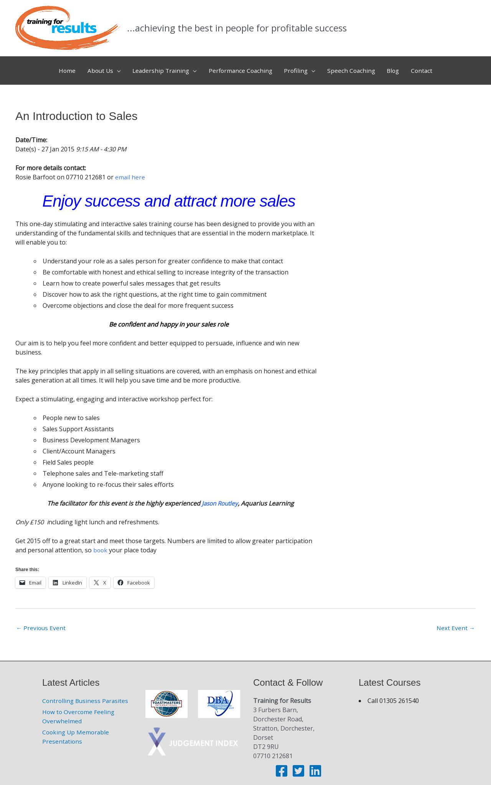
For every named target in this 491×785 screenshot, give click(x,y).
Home (60, 68)
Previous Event (41, 623)
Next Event (455, 623)
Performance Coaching (240, 68)
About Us (95, 68)
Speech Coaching (354, 68)
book (100, 545)
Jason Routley (219, 498)
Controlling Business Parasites (86, 696)
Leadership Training (158, 68)
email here (130, 172)
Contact (428, 68)
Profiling (297, 68)
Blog (398, 68)
